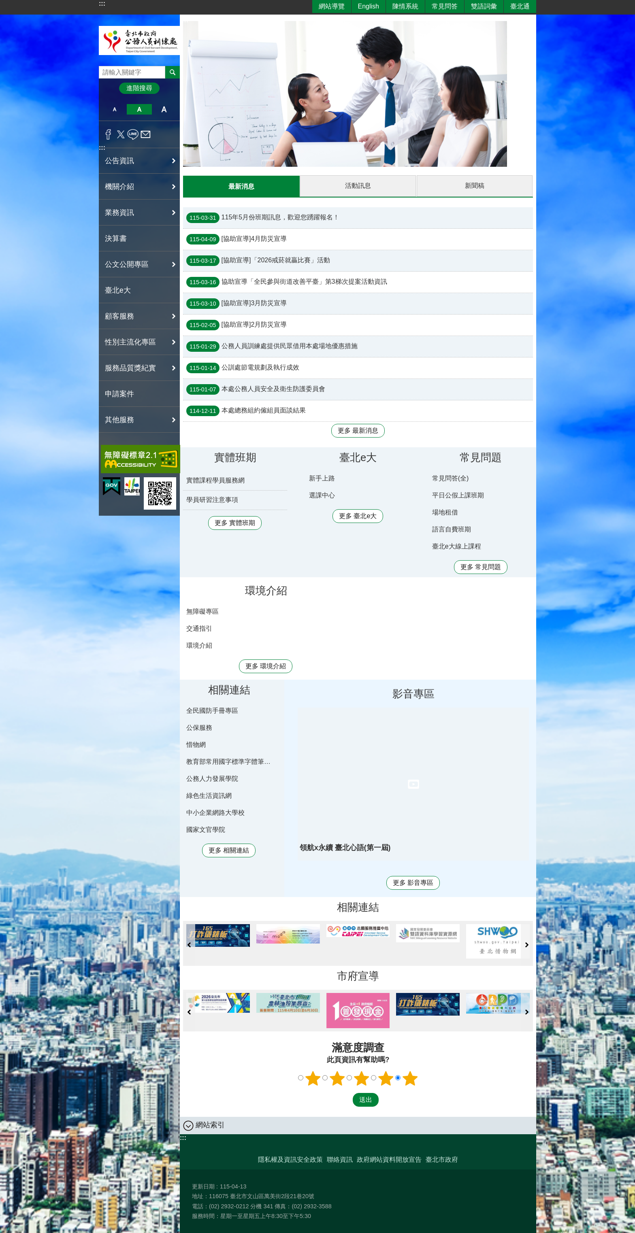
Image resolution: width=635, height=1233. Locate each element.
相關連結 (229, 689)
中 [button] (139, 109)
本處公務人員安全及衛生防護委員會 (255, 389)
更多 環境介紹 (265, 665)
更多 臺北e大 (358, 515)
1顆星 (313, 1078)
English (368, 6)
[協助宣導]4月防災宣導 (236, 239)
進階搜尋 (139, 88)
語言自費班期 (451, 528)
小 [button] (114, 109)
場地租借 (445, 511)
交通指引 (199, 628)
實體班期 (235, 457)
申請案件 (119, 394)
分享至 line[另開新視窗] (133, 134)
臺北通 (520, 6)
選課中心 (322, 494)
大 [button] (164, 109)
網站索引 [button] (210, 1124)
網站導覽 (332, 6)
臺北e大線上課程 (456, 545)
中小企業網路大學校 (215, 812)
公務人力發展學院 (212, 778)
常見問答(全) (450, 477)
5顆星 (410, 1078)
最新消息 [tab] (241, 186)
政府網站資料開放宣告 (389, 1159)
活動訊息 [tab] (358, 185)
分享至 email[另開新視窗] (145, 134)
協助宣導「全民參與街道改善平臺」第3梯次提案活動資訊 (286, 281)
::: (102, 3)
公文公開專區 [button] (127, 264)
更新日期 (203, 1186)
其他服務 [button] (119, 420)
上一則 (189, 944)
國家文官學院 (205, 829)
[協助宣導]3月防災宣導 (236, 303)
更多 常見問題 (480, 566)
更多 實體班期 (235, 522)
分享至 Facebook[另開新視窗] (108, 134)
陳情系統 (405, 6)
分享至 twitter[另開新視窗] (121, 134)
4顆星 (386, 1078)
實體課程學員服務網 (215, 479)
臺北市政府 (442, 1159)
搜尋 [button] (172, 72)
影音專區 (413, 693)
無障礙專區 (202, 611)
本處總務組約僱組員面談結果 (246, 410)
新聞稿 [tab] (474, 185)
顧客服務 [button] (119, 316)
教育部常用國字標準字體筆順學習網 (230, 761)
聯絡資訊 (340, 1159)
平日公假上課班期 (458, 494)
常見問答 (445, 6)
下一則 (527, 944)
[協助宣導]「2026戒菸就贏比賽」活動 (258, 260)
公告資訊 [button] (119, 161)
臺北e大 (118, 290)
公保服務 (199, 727)
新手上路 (322, 477)
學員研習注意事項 (212, 499)
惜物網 (196, 744)
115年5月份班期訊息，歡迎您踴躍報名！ (262, 217)
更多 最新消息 (358, 430)
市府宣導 (358, 975)
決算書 (116, 238)
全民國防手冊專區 (212, 710)
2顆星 (337, 1078)
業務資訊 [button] (119, 212)
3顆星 (361, 1078)
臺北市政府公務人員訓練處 (139, 40)
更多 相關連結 (229, 849)
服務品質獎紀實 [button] (130, 368)
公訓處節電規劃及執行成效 (242, 367)
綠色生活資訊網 (209, 795)
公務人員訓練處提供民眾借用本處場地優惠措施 (272, 346)
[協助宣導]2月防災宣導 (236, 324)
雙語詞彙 (484, 6)
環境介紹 (266, 590)
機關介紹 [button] (119, 187)
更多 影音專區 (413, 882)
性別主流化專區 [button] (130, 342)
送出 (345, 1099)
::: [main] (185, 20)
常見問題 (481, 457)
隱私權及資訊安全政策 (290, 1159)
